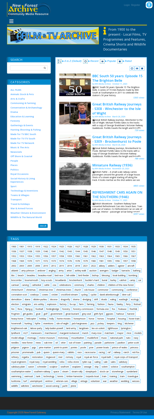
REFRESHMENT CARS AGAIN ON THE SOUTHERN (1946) (117, 194)
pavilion (121, 342)
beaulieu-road (45, 275)
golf (45, 313)
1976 (69, 261)
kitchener (129, 323)
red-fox (135, 352)
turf (25, 381)
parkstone (109, 342)
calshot (122, 280)
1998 (133, 261)
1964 (109, 256)
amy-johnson (27, 270)
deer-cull (126, 294)
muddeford (92, 337)
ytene (73, 385)
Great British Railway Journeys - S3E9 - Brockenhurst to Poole (117, 139)
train (104, 376)
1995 (109, 261)
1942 (61, 251)
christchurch (17, 289)
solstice (114, 366)
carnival (15, 285)
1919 (37, 246)
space (56, 371)
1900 (13, 246)
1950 (125, 251)
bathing (136, 270)
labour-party (36, 328)
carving (25, 285)
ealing (113, 299)
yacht (65, 385)
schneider (41, 366)
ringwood (50, 357)
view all (43, 226)
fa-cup (73, 304)
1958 (61, 256)
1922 (45, 246)
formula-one (103, 309)
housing (122, 318)
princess (134, 347)
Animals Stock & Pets (22, 94)
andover (41, 270)
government (56, 313)
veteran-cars (62, 381)
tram (122, 376)
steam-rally (77, 371)
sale (106, 361)
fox (113, 309)
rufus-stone (73, 361)
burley (113, 280)
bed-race (59, 275)
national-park (116, 337)
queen (47, 352)
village (74, 381)
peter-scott (133, 342)
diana (27, 299)
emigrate (26, 304)
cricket (54, 294)
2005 (29, 265)
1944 (77, 251)
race (79, 352)
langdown (84, 328)
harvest (130, 313)
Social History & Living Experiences (23, 180)
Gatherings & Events (22, 125)
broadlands (60, 280)
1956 (45, 256)
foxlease (122, 309)
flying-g (28, 309)
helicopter (31, 318)
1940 (45, 251)
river (60, 357)
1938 (29, 251)
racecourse (90, 352)
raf (109, 352)
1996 (117, 261)
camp (132, 280)
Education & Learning (22, 116)
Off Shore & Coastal (21, 156)
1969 (21, 261)
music (104, 337)
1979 (85, 261)
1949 (117, 251)
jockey (100, 323)
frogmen (15, 313)
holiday (42, 318)
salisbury (123, 361)
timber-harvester (74, 376)
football (39, 309)
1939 (37, 251)
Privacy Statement (120, 412)
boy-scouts (46, 280)
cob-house (89, 289)
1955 (37, 256)
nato (128, 337)
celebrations (65, 285)
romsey (69, 357)
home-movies (64, 318)
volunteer (95, 381)
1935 (133, 246)
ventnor (49, 381)
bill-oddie (70, 275)
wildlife (14, 385)
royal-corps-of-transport (126, 357)
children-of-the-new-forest (121, 285)
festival (137, 304)
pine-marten (45, 347)
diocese (54, 299)
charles (90, 285)
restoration (37, 357)
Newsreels (16, 151)
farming (90, 304)
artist (69, 270)
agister (121, 265)
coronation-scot (19, 294)
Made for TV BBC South (23, 134)
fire (12, 309)
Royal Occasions (20, 173)
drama (76, 299)
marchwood (51, 333)
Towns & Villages (20, 195)
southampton (128, 366)
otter (63, 342)
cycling (84, 294)
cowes (45, 294)
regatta (25, 357)
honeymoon (80, 318)
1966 (125, 256)
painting (88, 342)
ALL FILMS (16, 89)
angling (52, 270)
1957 (53, 256)
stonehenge (117, 371)
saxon (31, 366)
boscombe (16, 280)
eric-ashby (39, 304)
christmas (31, 289)
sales (113, 361)
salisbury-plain (18, 366)
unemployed (36, 381)
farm (81, 304)
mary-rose (96, 333)
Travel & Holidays (20, 203)
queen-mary (59, 352)
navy (136, 337)
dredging (87, 299)
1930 (101, 246)
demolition (16, 299)
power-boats (103, 347)
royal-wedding (49, 361)
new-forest (27, 342)
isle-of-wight (63, 323)
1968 (13, 261)
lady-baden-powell (54, 328)
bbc (13, 275)
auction (93, 270)
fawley (120, 304)
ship (97, 366)
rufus (62, 361)
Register (135, 5)
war (105, 381)
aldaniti (14, 270)
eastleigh (123, 299)
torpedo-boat (92, 376)
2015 (61, 265)
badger (115, 270)
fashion (101, 304)
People (14, 160)
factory (63, 304)
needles (15, 342)
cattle (46, 285)
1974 (61, 261)
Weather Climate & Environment (28, 212)
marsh (85, 333)
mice (129, 333)
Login (127, 5)
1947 (101, 251)
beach (21, 275)
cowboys (34, 294)
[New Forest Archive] (29, 9)
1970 (29, 261)
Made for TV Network (22, 142)
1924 (53, 246)
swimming (16, 376)
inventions (48, 323)
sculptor (53, 366)
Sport (14, 186)
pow (91, 347)
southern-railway (42, 371)
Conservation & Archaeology (26, 107)
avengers (104, 270)
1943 (69, 251)
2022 (93, 265)
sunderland (132, 371)
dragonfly (65, 299)
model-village (17, 337)
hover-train (134, 318)
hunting (28, 323)
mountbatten (77, 337)
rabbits (71, 352)
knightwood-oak (19, 328)
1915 (29, 246)
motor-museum (47, 337)
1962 (93, 256)
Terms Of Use (140, 412)
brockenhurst (75, 280)
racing (102, 352)
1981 (101, 261)
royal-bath (106, 357)
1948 (109, 251)
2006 (37, 265)
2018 (77, 265)
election (15, 304)
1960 (77, 256)
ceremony (79, 285)
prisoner (15, 352)
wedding (125, 381)
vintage (84, 381)
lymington (126, 328)
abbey (102, 265)
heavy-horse (17, 318)
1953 (21, 256)
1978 (77, 261)
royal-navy (34, 361)
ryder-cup (86, 361)
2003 (21, 265)
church (77, 289)
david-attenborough (109, 294)
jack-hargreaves (79, 323)
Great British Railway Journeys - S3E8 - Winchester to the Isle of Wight (117, 108)
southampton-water (21, 371)
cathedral (36, 285)
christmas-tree (46, 289)
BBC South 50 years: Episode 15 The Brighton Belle (117, 78)
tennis (60, 376)
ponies (74, 347)
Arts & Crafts (18, 98)
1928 (85, 246)
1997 (125, 261)
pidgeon (15, 347)
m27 (25, 333)
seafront (65, 366)
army (61, 270)
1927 (77, 246)
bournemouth (31, 280)
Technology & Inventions (24, 190)
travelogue (133, 376)
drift (96, 299)
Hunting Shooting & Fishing (26, 129)
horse (91, 318)
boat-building (119, 275)
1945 (85, 251)
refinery (15, 357)
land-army (71, 328)
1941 (53, 251)
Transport (16, 199)
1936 (13, 251)
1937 (21, 251)
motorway (63, 337)
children (101, 285)
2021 (85, 265)
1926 (69, 246)
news (38, 342)
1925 (61, 246)
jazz (92, 323)
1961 (85, 256)
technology (48, 376)
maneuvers (36, 333)
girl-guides (28, 313)
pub (38, 352)
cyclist (94, 294)
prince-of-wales (119, 347)
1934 (125, 246)
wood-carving (52, 385)
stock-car (104, 371)
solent (105, 366)
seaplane (76, 366)
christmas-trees (63, 289)
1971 (37, 261)
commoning (117, 289)
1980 (93, 261)
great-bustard (72, 313)
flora (20, 309)
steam (65, 371)
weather (114, 381)
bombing (133, 275)
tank (38, 376)
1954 (29, 256)
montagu (31, 337)
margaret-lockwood (69, 333)
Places (14, 165)
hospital (111, 318)
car (139, 280)
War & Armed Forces (22, 208)
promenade (28, 352)
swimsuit (28, 376)
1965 (117, 256)
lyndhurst (15, 333)
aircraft (131, 265)
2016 (69, 265)
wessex (135, 381)
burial (104, 280)
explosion (51, 304)
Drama (14, 111)
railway (117, 352)
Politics (15, 169)
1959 (69, 256)
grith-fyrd (98, 313)
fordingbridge (52, 309)
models (138, 333)
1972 (45, 261)
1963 (101, 256)
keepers (111, 323)
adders (111, 265)
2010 (45, 265)
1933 (117, 246)
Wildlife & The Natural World (26, 217)
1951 (133, 251)
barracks (126, 270)
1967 (133, 256)
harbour (120, 313)
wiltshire (25, 385)
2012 (53, 265)
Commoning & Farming (23, 103)
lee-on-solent (98, 328)
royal (78, 357)
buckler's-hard (92, 280)
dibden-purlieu (40, 299)
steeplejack (91, 371)
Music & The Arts (20, 147)
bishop (95, 275)
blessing (106, 275)
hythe (37, 323)
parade (98, 342)
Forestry (15, 120)
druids (104, 299)
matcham (109, 333)
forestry (66, 309)
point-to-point (61, 347)
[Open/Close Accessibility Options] (149, 5)
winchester (37, 385)
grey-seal (86, 313)
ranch (126, 352)
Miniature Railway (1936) (112, 165)
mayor (120, 333)
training (113, 376)
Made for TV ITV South (23, 138)
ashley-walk (80, 270)
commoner (103, 289)
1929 (93, 246)
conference (131, 289)
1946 (93, 251)
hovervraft (16, 323)
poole (83, 347)
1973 (53, 261)
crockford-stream (69, 294)
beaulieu (31, 275)
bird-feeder (83, 275)
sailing (97, 361)
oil (56, 342)
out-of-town (75, 342)
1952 (13, 256)
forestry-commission (83, 309)
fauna (110, 304)
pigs (34, 347)
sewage (87, 366)
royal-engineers (18, 361)
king (120, 323)
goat (38, 313)
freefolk (133, 309)
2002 (13, 265)
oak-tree (48, 342)
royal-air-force (91, 357)
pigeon (25, 347)
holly (51, 318)
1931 (109, 246)
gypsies (109, 313)
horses (100, 318)
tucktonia (15, 381)
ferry (128, 304)
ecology (135, 299)
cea (54, 285)
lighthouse (113, 328)
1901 (21, 246)
